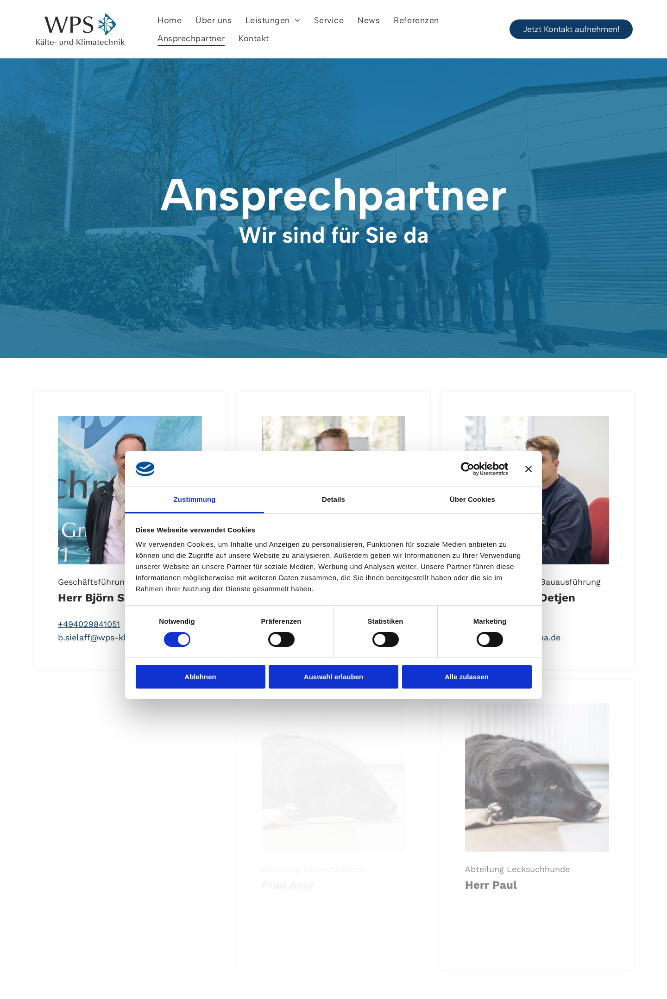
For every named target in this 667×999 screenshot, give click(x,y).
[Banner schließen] (528, 469)
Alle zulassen (467, 677)
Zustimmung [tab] (195, 499)
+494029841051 (89, 624)
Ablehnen (200, 677)
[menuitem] (170, 20)
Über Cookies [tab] (472, 499)
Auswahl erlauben (333, 677)
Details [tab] (333, 499)
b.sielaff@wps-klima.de (105, 637)
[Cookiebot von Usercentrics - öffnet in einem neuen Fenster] (467, 469)
